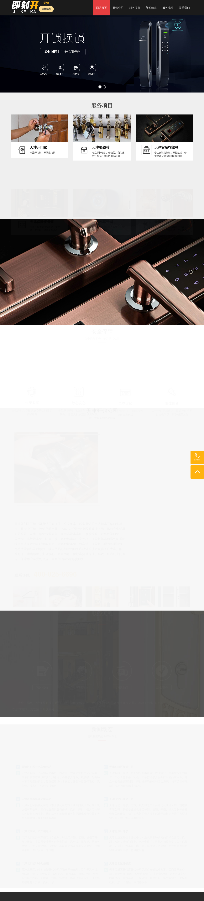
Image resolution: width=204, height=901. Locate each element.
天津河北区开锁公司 (121, 738)
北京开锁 (79, 889)
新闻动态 (151, 7)
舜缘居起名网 (133, 893)
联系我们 (184, 7)
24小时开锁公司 (158, 889)
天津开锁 (129, 889)
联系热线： (123, 511)
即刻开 (42, 889)
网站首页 (101, 7)
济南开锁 (106, 893)
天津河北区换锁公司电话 (36, 738)
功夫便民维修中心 (65, 893)
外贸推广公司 (176, 893)
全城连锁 (125, 408)
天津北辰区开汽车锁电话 (36, 770)
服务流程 (167, 7)
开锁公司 (118, 7)
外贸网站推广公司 (88, 893)
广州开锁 (104, 889)
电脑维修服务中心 (30, 893)
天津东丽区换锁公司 (121, 706)
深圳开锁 (117, 889)
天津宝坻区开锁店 (120, 802)
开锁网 (52, 889)
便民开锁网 (64, 889)
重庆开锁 (161, 893)
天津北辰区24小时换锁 (35, 802)
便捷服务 (172, 407)
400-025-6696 (102, 662)
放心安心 (79, 407)
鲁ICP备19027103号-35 (30, 871)
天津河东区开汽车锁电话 (36, 706)
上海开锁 (91, 889)
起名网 (173, 889)
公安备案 (32, 407)
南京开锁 (142, 889)
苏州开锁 (48, 893)
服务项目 (134, 7)
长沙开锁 (149, 893)
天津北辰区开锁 (118, 770)
